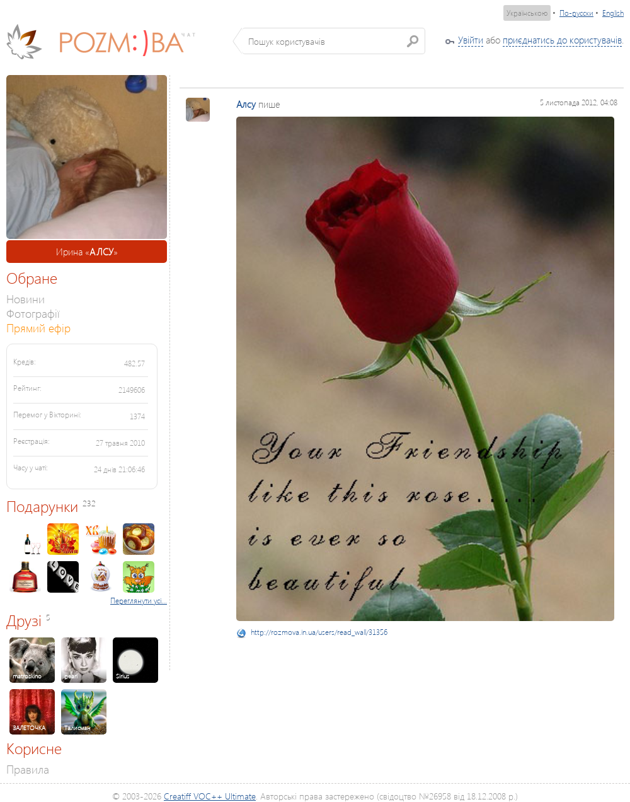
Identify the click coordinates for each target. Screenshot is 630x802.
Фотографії (33, 313)
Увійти (470, 39)
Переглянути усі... (138, 600)
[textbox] (333, 41)
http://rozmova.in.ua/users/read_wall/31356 (319, 632)
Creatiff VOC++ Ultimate (210, 796)
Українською (527, 13)
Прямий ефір (38, 327)
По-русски (576, 13)
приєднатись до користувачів (562, 39)
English (613, 13)
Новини (25, 298)
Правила (27, 769)
